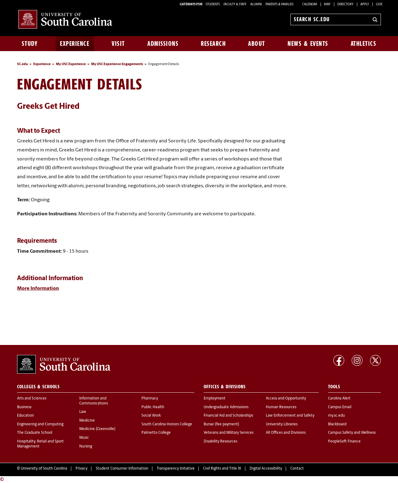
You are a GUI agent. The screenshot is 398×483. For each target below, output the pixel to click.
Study (30, 43)
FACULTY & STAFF (235, 4)
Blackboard (337, 424)
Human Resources (281, 407)
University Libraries (282, 424)
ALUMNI (256, 4)
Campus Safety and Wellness (352, 433)
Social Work (151, 416)
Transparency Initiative (176, 469)
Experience (74, 43)
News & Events (308, 43)
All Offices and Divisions (286, 433)
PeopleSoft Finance (344, 441)
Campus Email (339, 407)
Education (25, 416)
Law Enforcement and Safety (290, 416)
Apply (364, 4)
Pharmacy (149, 398)
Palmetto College (156, 433)
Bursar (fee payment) (221, 424)
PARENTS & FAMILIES (280, 4)
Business (24, 407)
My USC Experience (71, 64)
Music (84, 438)
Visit (118, 43)
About (256, 43)
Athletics (364, 43)
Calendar (309, 4)
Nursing (85, 446)
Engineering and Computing (40, 424)
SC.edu (22, 64)
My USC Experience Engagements (117, 64)
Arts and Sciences (31, 398)
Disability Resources (220, 441)
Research (213, 43)
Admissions (162, 43)
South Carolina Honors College (166, 424)
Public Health (152, 407)
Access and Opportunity (286, 398)
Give (379, 4)
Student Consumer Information (122, 469)
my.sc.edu (336, 416)
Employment (214, 398)
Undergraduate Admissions (226, 407)
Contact (297, 469)
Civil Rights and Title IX (222, 469)
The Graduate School (34, 433)
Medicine (87, 421)
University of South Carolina (44, 469)
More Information (38, 288)
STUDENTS (213, 4)
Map (327, 4)
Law (82, 412)
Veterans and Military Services (228, 433)
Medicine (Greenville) (97, 429)
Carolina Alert (339, 398)
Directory (345, 4)
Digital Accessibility (266, 469)
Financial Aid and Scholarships (228, 416)
